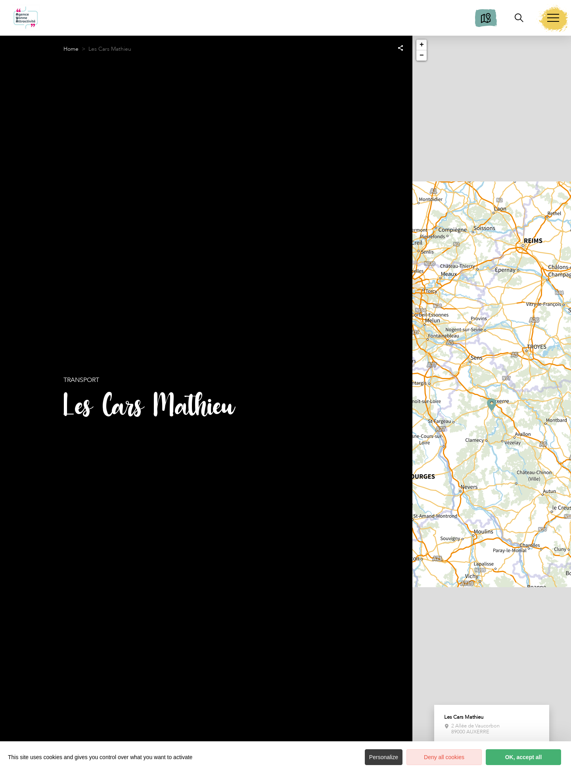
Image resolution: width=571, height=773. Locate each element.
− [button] (422, 55)
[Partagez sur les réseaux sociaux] (400, 47)
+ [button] (422, 45)
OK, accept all (523, 757)
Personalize (383, 757)
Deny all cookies (444, 757)
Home (71, 49)
